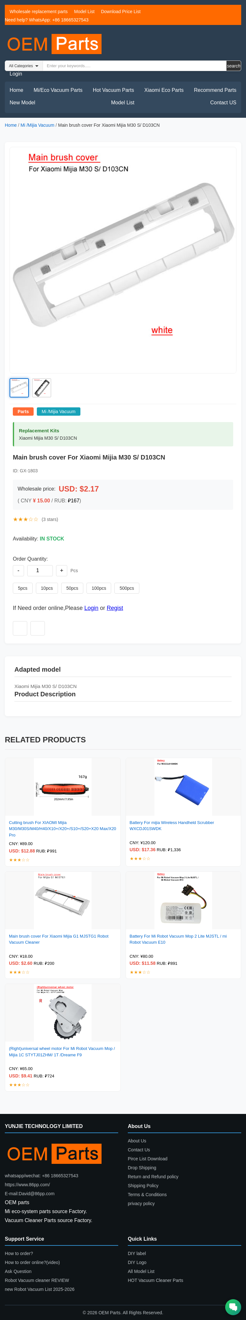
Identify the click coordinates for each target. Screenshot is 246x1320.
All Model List (141, 1271)
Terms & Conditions (147, 1194)
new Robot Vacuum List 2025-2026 (40, 1289)
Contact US (223, 102)
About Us (137, 1140)
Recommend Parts (215, 90)
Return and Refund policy (153, 1176)
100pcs (99, 588)
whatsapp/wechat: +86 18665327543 (41, 1175)
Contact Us (139, 1149)
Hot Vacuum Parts (113, 90)
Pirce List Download (148, 1158)
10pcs (47, 588)
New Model (22, 102)
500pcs (126, 588)
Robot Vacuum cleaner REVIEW (37, 1280)
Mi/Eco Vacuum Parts (58, 90)
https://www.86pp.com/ (27, 1184)
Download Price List (121, 11)
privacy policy (141, 1203)
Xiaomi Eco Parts (164, 90)
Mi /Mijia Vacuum (37, 125)
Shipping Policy (143, 1185)
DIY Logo (137, 1262)
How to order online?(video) (32, 1262)
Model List (84, 11)
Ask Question (18, 1271)
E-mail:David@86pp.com (29, 1193)
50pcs (72, 588)
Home (16, 90)
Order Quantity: (30, 559)
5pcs (23, 588)
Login (16, 73)
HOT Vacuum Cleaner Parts (155, 1280)
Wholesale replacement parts (39, 11)
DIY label (137, 1253)
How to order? (19, 1253)
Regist (115, 608)
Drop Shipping (142, 1167)
